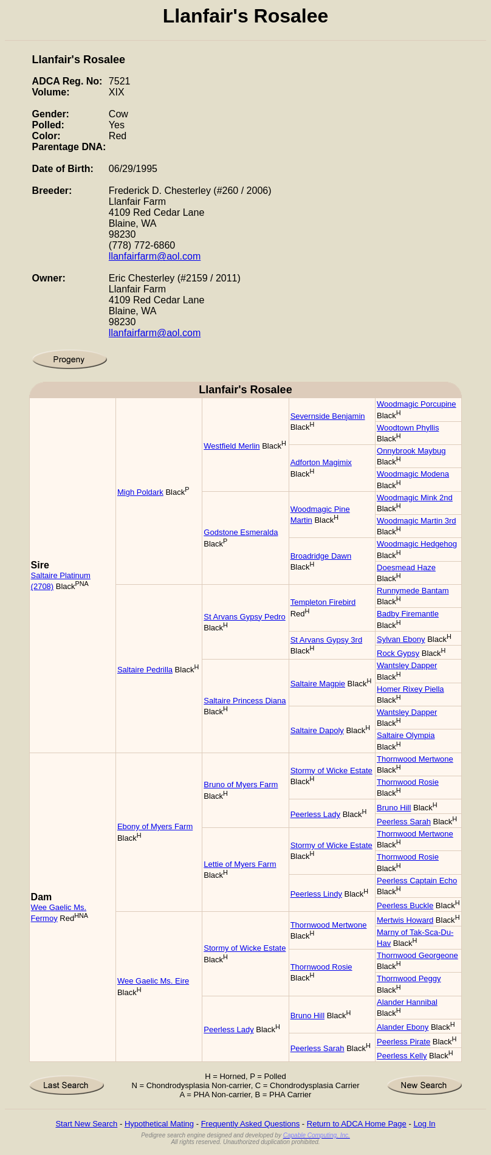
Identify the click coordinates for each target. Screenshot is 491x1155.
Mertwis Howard (405, 920)
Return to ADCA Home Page (357, 1123)
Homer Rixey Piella (410, 689)
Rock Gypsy (398, 653)
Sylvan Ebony (401, 639)
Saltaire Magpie (317, 683)
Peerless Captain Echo (417, 880)
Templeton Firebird (323, 602)
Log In (424, 1123)
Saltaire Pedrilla (145, 669)
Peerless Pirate (403, 1041)
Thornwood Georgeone (417, 955)
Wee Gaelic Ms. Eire (153, 980)
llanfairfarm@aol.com (155, 256)
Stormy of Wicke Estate (331, 770)
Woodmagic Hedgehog (417, 543)
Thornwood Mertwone (415, 759)
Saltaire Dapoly (317, 730)
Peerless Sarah (404, 821)
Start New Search (86, 1123)
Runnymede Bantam (413, 590)
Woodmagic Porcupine (416, 404)
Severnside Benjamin (327, 416)
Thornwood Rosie (408, 782)
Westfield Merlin (231, 445)
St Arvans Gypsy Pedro (244, 616)
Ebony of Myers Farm (155, 826)
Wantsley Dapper (407, 665)
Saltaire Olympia (405, 735)
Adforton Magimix (321, 462)
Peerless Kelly (402, 1055)
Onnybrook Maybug (411, 450)
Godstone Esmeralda (241, 532)
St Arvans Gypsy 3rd (326, 639)
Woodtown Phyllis (408, 427)
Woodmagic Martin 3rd (416, 520)
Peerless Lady (315, 814)
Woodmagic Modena (413, 473)
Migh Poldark (140, 492)
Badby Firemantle (408, 613)
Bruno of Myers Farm (241, 784)
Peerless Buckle (405, 905)
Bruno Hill (394, 807)
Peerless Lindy (316, 893)
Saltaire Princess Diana (245, 700)
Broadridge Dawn (320, 555)
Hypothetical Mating (159, 1123)
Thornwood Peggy (409, 978)
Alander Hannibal (407, 1002)
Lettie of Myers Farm (240, 864)
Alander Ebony (402, 1027)
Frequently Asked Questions (250, 1123)
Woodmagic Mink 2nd (415, 497)
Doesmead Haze (406, 567)
